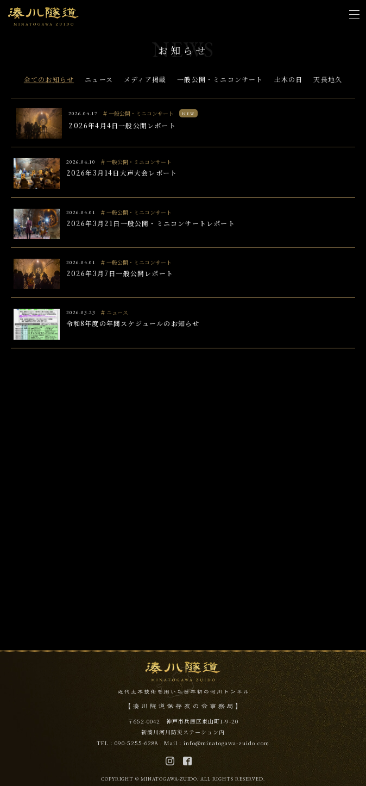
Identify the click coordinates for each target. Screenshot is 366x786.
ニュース (99, 80)
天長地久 (327, 80)
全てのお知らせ (49, 80)
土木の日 (288, 80)
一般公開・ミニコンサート (220, 80)
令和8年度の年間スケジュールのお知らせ (133, 324)
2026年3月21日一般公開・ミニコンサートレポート (150, 224)
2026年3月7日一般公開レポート (119, 274)
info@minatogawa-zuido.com (226, 743)
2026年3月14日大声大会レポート (122, 174)
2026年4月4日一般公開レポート (121, 126)
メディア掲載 (145, 80)
